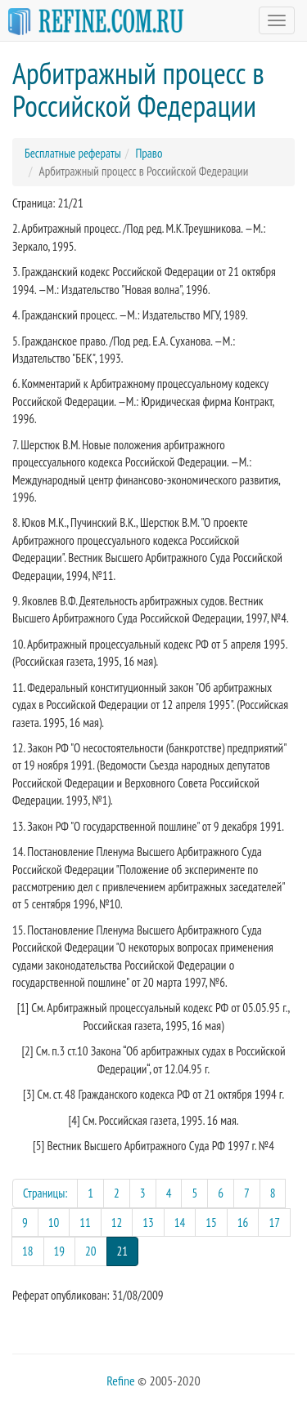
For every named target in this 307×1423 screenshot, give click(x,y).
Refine (120, 1380)
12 (117, 1222)
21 (128, 1250)
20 (91, 1251)
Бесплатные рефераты (73, 153)
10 (54, 1222)
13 (148, 1222)
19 (59, 1251)
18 (28, 1251)
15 (211, 1222)
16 (243, 1222)
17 (274, 1222)
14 (180, 1222)
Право (148, 153)
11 (85, 1222)
